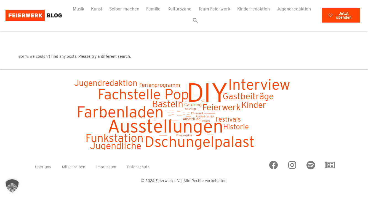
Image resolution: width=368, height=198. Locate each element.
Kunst (96, 9)
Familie (153, 9)
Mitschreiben (73, 167)
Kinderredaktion (253, 9)
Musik (78, 9)
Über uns (43, 167)
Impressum (106, 167)
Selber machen (124, 9)
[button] (195, 20)
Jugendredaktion (294, 9)
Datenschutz (138, 167)
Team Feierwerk (214, 9)
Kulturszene (179, 9)
